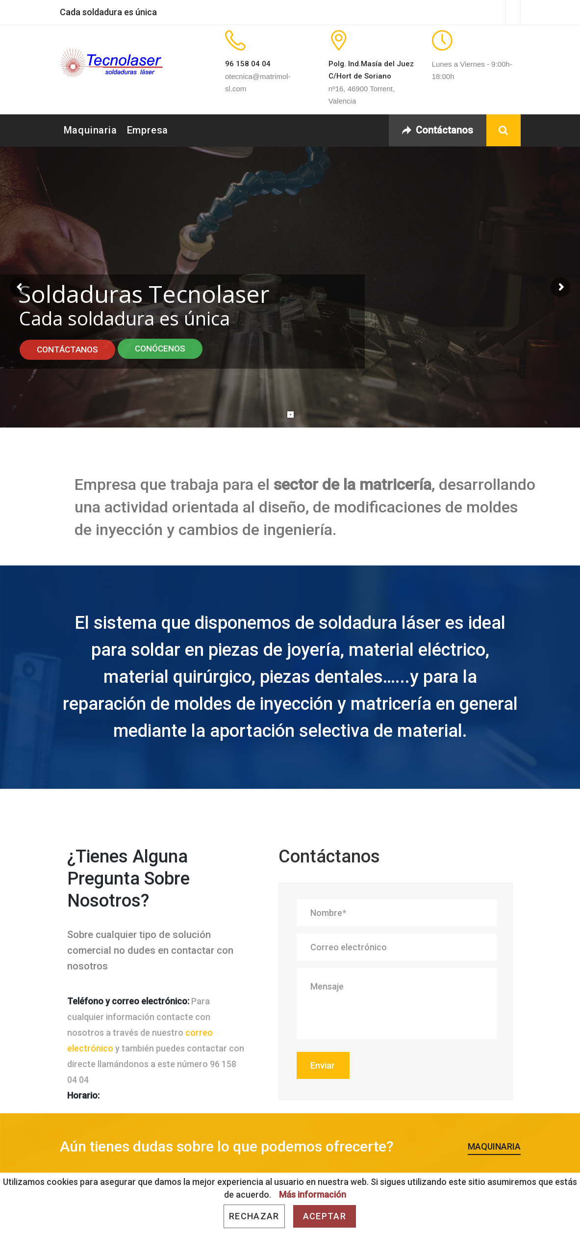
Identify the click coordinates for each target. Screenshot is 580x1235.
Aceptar (324, 1216)
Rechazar (254, 1216)
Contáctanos (437, 130)
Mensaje (397, 1003)
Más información (312, 1194)
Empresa (148, 130)
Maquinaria (90, 130)
